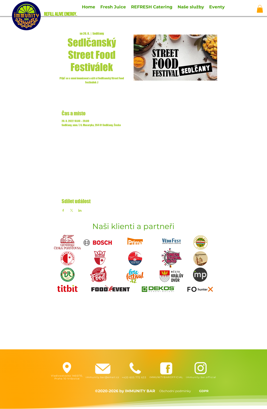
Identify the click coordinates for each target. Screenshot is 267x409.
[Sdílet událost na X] (71, 210)
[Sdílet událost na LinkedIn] (80, 210)
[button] (260, 9)
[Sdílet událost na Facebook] (63, 210)
